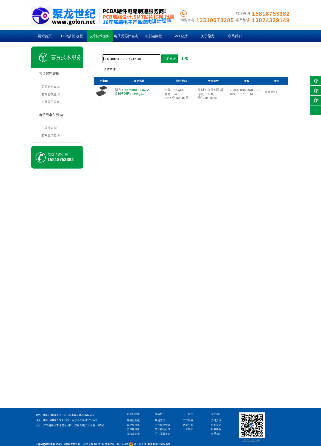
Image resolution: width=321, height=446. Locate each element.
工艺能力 (188, 429)
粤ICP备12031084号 (116, 444)
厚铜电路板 (133, 420)
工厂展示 (188, 420)
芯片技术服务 (99, 36)
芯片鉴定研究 (162, 429)
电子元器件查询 (126, 36)
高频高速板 (133, 433)
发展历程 (216, 429)
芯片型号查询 (162, 424)
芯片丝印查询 (51, 135)
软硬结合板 (133, 424)
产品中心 (188, 424)
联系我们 (235, 36)
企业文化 (216, 424)
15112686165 (70, 415)
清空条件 (110, 69)
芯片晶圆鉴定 (162, 433)
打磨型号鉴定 (51, 102)
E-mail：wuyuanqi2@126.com (79, 420)
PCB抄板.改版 (72, 36)
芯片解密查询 (49, 74)
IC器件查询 (49, 128)
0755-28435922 (52, 415)
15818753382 (60, 159)
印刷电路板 (153, 36)
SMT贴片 (180, 36)
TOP (315, 110)
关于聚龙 (208, 36)
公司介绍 (216, 420)
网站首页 (45, 36)
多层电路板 (133, 429)
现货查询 (160, 420)
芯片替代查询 (51, 94)
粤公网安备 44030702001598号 (149, 444)
